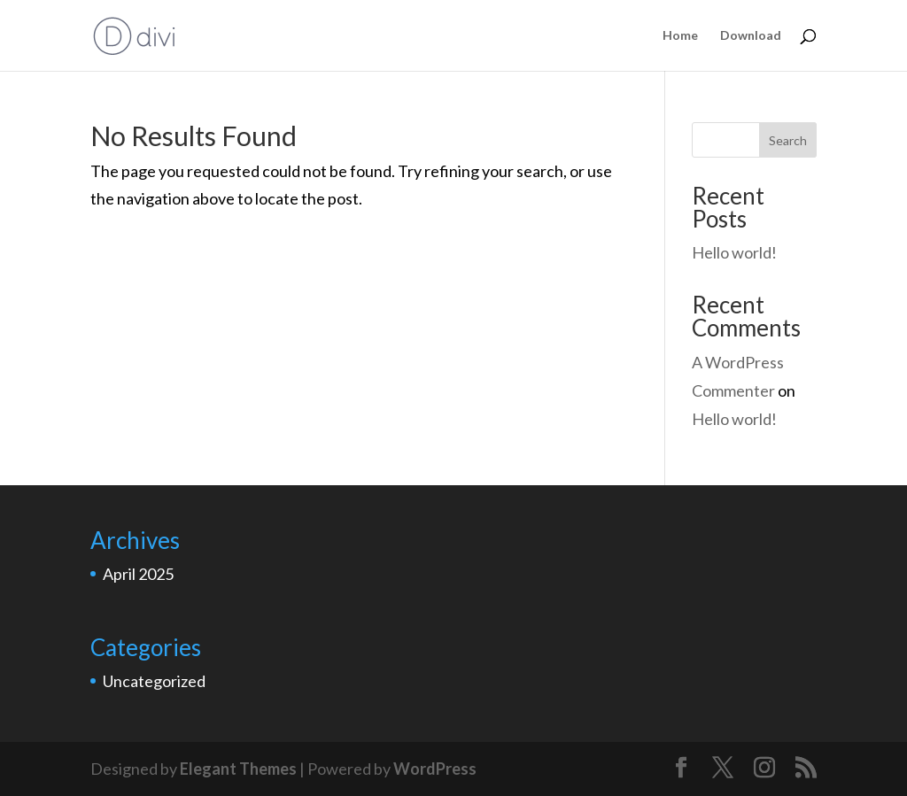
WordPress (435, 768)
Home (680, 36)
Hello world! (734, 252)
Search (788, 140)
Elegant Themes (238, 768)
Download (750, 36)
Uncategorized (154, 681)
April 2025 (138, 573)
